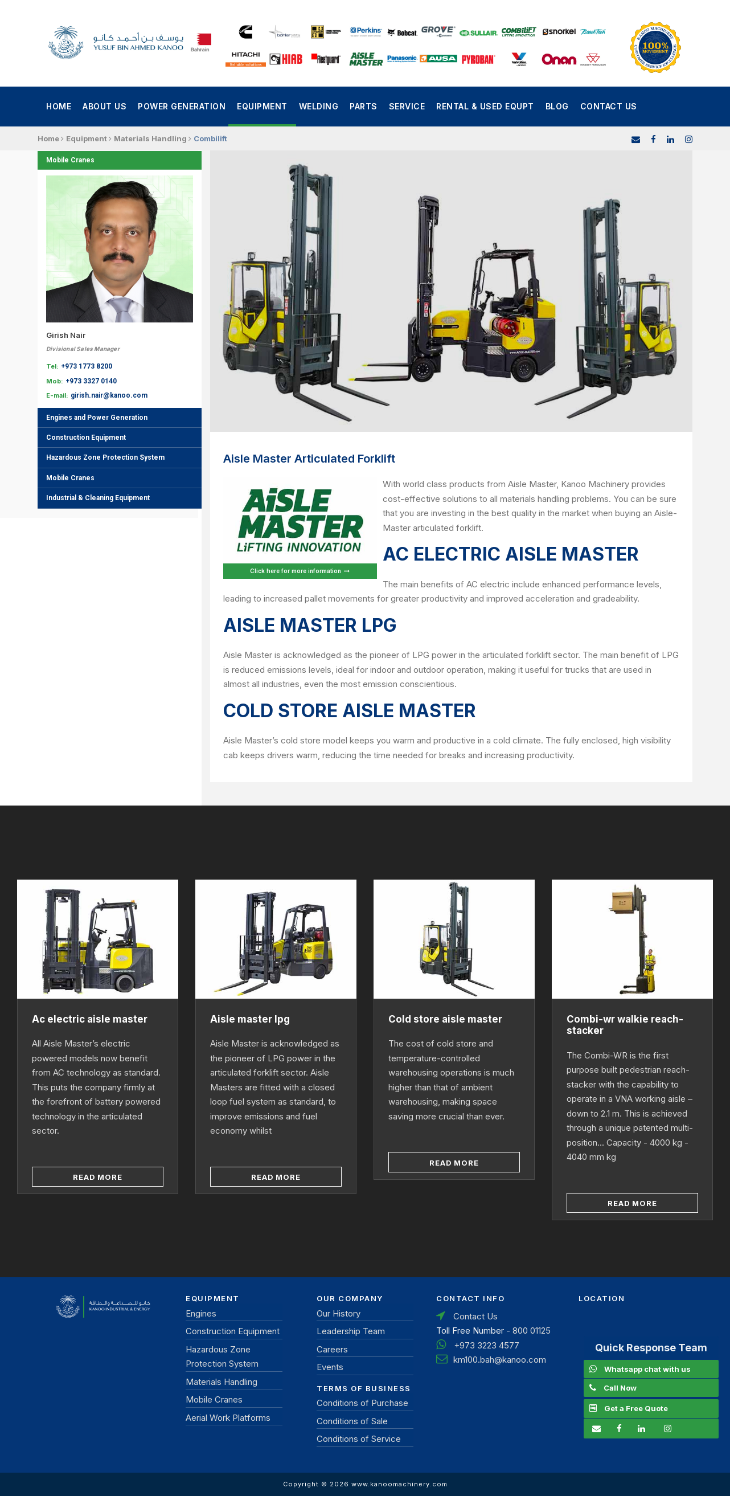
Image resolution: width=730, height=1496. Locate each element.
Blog (557, 106)
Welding (319, 106)
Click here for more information (300, 570)
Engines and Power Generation (96, 418)
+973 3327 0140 (91, 381)
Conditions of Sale (352, 1421)
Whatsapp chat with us (647, 1369)
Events (330, 1367)
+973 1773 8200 (86, 366)
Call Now (620, 1387)
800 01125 (531, 1330)
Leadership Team (351, 1331)
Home (58, 106)
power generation (181, 106)
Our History (338, 1313)
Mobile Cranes (70, 160)
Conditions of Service (359, 1438)
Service (407, 106)
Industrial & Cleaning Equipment (98, 498)
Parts (364, 106)
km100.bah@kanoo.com (499, 1359)
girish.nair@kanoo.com (109, 395)
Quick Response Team (651, 1348)
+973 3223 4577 (486, 1345)
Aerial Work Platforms (228, 1417)
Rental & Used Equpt (485, 106)
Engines (201, 1313)
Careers (332, 1349)
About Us (104, 106)
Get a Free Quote (636, 1408)
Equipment (262, 106)
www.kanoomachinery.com (399, 1484)
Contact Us (608, 106)
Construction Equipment (86, 438)
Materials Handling (221, 1381)
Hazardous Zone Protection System (105, 457)
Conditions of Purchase (362, 1402)
